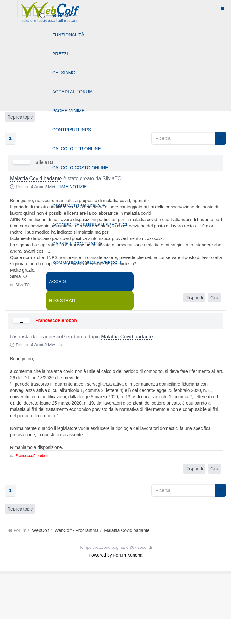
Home (61, 15)
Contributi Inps (71, 129)
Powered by (100, 555)
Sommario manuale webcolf (87, 262)
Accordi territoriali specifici (89, 224)
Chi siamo (63, 72)
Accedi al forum (72, 91)
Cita (214, 297)
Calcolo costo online (80, 167)
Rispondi (194, 297)
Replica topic (20, 508)
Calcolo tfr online (76, 148)
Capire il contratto (77, 243)
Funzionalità (68, 34)
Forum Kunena (128, 555)
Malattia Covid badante (127, 336)
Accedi (57, 281)
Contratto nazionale (79, 205)
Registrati (62, 300)
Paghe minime (68, 110)
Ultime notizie (69, 186)
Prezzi (60, 53)
